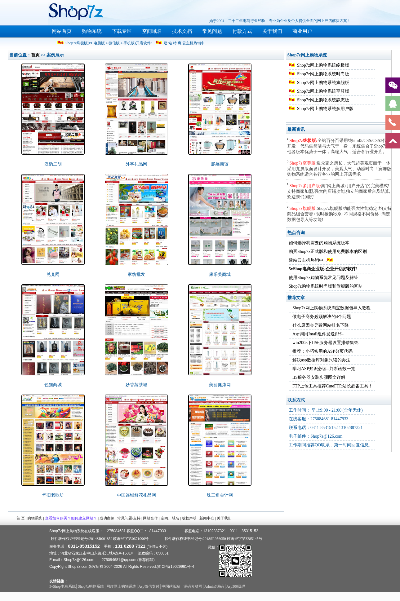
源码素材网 (193, 586)
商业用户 (302, 31)
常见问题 (212, 31)
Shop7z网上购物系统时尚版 (323, 74)
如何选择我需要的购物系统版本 (319, 243)
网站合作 (150, 518)
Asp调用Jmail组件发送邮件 (318, 334)
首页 (35, 55)
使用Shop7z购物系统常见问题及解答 (323, 277)
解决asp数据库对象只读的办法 (321, 360)
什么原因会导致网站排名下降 (320, 325)
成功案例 (107, 518)
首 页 (20, 518)
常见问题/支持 (128, 518)
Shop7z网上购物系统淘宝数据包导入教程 (331, 308)
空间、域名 (170, 518)
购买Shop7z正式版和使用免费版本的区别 (328, 251)
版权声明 (189, 518)
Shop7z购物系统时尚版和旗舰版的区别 (325, 286)
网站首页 (62, 31)
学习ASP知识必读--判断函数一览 (323, 368)
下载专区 (122, 31)
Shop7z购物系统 (91, 586)
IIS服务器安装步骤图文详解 (318, 377)
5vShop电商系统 (62, 586)
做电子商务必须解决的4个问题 (321, 316)
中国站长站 (171, 586)
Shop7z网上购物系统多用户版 (325, 108)
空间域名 (152, 31)
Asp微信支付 (148, 586)
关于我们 (272, 31)
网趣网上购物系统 (121, 586)
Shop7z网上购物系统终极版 (323, 65)
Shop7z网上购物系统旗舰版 (323, 82)
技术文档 (182, 31)
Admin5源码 (214, 586)
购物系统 (92, 31)
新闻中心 (206, 518)
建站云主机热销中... (311, 260)
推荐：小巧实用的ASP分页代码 (322, 351)
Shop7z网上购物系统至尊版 (323, 91)
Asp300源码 (235, 586)
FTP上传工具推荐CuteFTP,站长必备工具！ (332, 386)
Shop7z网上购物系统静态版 (323, 100)
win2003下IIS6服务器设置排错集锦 (325, 342)
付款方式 (242, 31)
